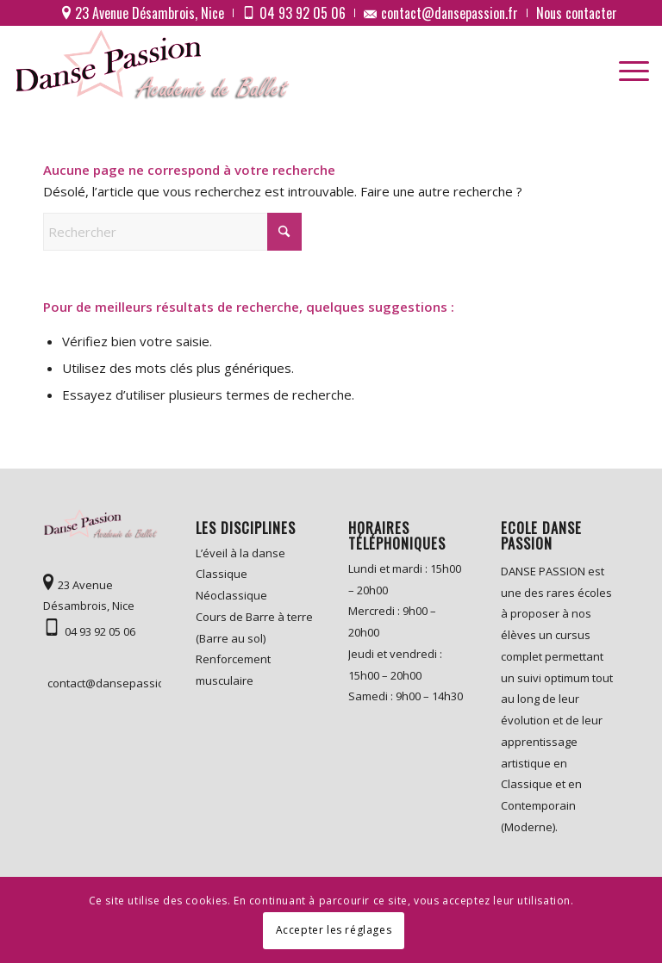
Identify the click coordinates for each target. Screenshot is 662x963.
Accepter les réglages (334, 930)
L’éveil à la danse (240, 553)
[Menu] (625, 65)
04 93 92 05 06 (100, 631)
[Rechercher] (172, 232)
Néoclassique (231, 595)
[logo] (155, 65)
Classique (221, 573)
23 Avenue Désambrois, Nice (88, 595)
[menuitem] (143, 13)
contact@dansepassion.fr (104, 683)
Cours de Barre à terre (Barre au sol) (254, 627)
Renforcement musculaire (233, 669)
